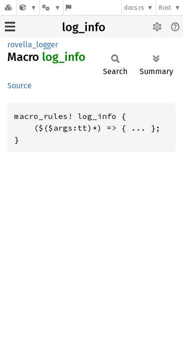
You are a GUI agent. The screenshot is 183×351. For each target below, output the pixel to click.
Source (19, 85)
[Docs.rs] (8, 7)
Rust (165, 7)
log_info (83, 27)
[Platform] (51, 7)
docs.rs (134, 7)
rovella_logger (32, 44)
